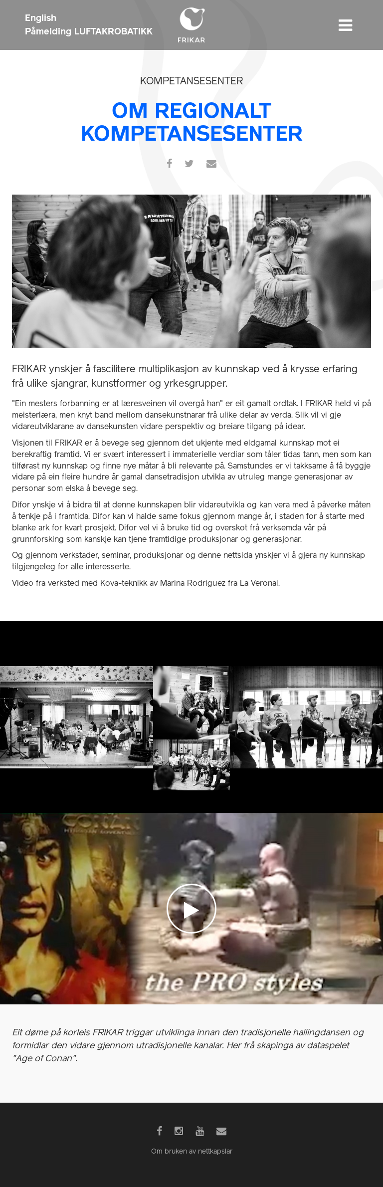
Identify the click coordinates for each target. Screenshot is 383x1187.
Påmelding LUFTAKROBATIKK (89, 31)
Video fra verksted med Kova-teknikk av (146, 584)
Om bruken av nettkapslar (191, 1152)
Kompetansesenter (191, 82)
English (40, 17)
